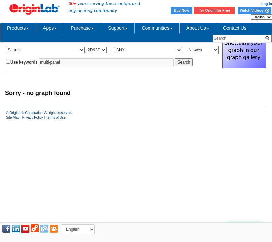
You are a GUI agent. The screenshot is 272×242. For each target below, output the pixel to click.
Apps (50, 28)
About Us (197, 28)
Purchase (82, 28)
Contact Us (234, 28)
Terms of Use (56, 117)
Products (18, 28)
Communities (157, 28)
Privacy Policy (32, 117)
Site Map (12, 117)
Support (118, 28)
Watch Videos (254, 10)
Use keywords (24, 62)
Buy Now (181, 10)
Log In (266, 4)
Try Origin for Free (214, 10)
